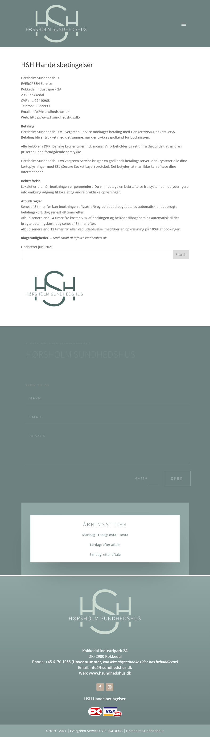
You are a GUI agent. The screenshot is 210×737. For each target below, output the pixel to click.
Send (179, 478)
